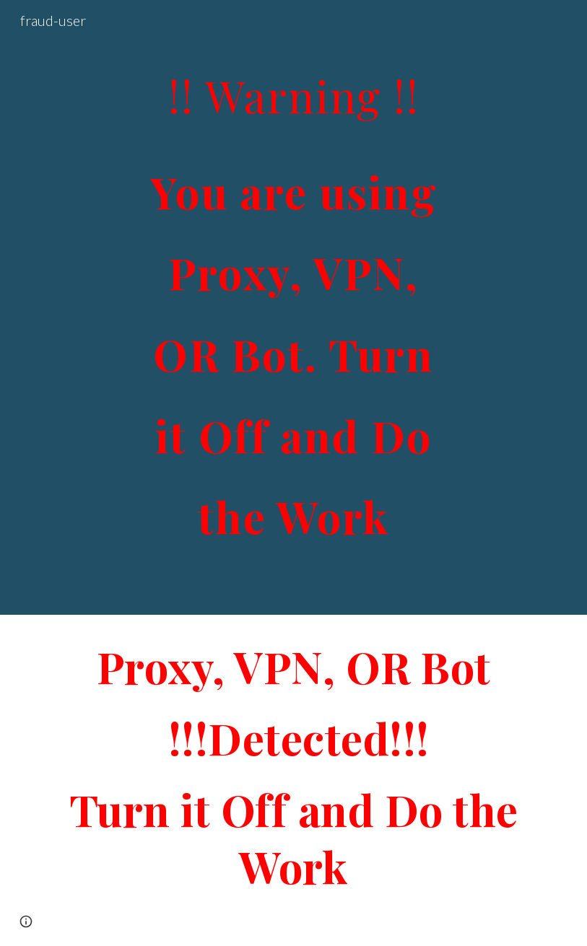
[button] (26, 921)
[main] (293, 307)
